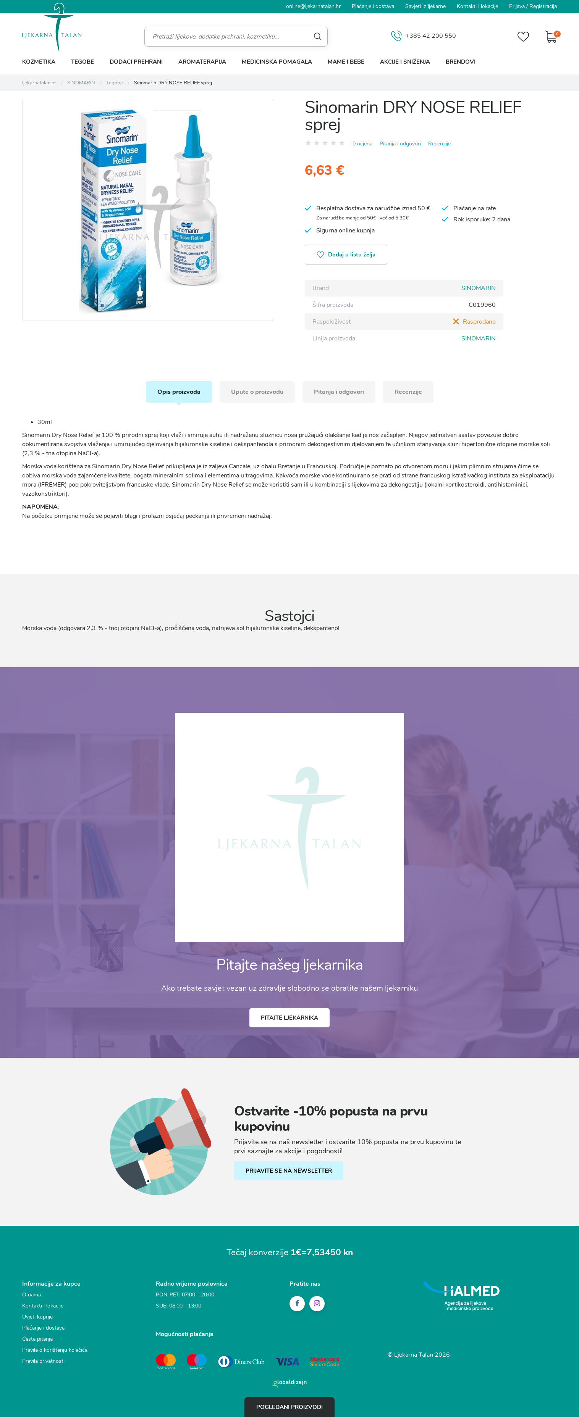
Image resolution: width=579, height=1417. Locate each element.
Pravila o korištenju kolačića (54, 1350)
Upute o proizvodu (257, 392)
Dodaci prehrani (136, 62)
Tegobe (82, 62)
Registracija (543, 6)
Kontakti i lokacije (477, 6)
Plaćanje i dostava (373, 6)
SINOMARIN (478, 288)
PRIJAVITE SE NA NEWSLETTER (289, 1171)
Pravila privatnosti (43, 1361)
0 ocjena (362, 143)
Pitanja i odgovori (400, 143)
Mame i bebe (346, 62)
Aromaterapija (202, 62)
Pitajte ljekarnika (289, 1018)
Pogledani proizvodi (289, 1407)
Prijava (517, 6)
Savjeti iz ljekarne (425, 6)
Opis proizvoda (179, 392)
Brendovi (460, 62)
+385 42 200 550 (423, 36)
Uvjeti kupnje (37, 1316)
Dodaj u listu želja (346, 255)
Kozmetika (38, 62)
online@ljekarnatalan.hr (313, 6)
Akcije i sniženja (405, 62)
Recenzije (439, 143)
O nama (31, 1294)
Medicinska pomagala (277, 62)
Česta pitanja (37, 1339)
